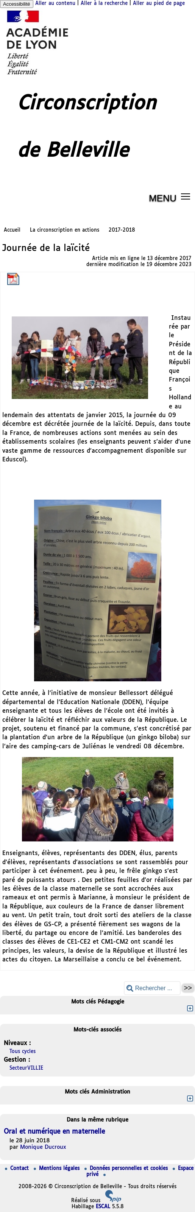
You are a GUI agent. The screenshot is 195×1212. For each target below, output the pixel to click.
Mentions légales (57, 1168)
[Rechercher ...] (152, 988)
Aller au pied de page (159, 3)
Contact (18, 1168)
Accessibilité (16, 4)
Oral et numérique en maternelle (54, 1132)
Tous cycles (22, 1051)
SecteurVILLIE (26, 1068)
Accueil (12, 230)
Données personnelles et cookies (127, 1168)
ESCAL (103, 1206)
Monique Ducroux (43, 1147)
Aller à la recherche (104, 3)
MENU (162, 198)
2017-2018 (122, 230)
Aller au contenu (55, 3)
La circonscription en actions (64, 230)
